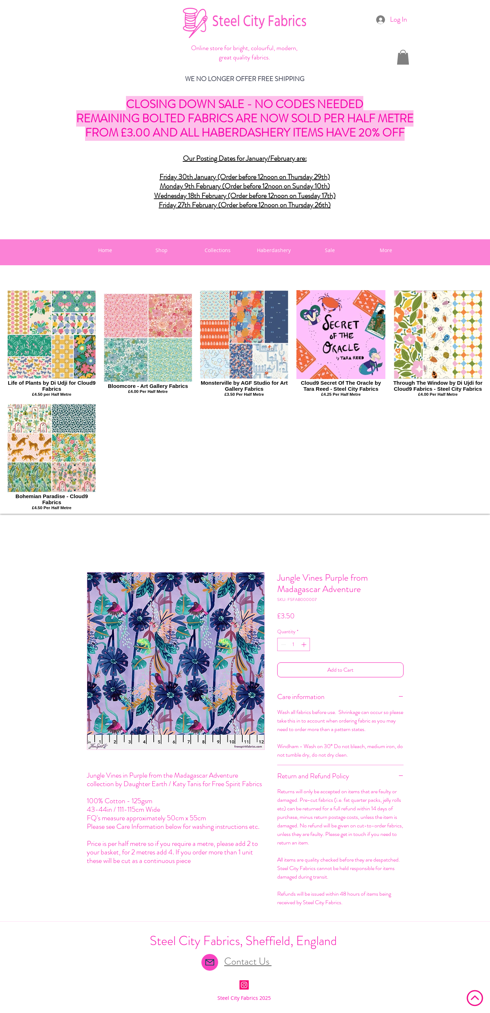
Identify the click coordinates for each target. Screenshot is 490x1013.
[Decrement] (282, 644)
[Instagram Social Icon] (244, 985)
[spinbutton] (293, 644)
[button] (403, 57)
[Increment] (304, 644)
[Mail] (209, 962)
